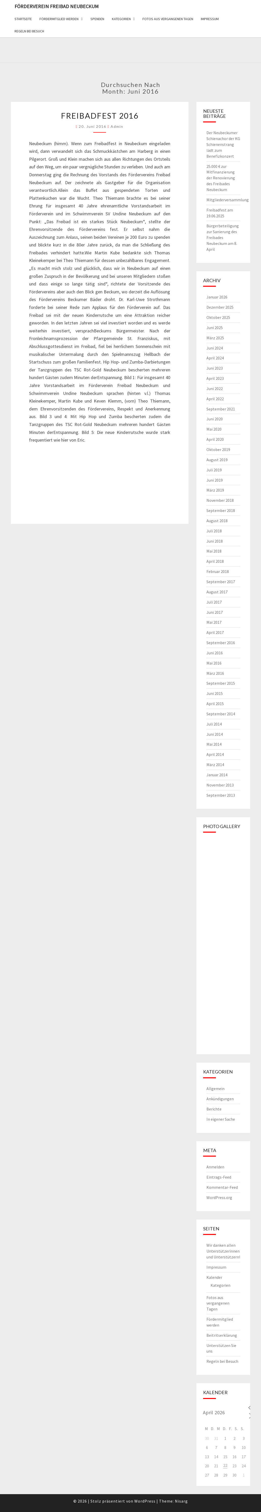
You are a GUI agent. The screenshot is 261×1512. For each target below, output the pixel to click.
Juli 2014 (214, 724)
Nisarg (181, 1501)
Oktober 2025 (218, 317)
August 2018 (217, 520)
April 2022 (215, 398)
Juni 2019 (214, 480)
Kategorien (121, 19)
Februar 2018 (217, 571)
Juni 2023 (214, 368)
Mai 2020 (213, 429)
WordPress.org (219, 1197)
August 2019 (217, 459)
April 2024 (215, 357)
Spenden (97, 19)
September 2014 (220, 713)
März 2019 (215, 490)
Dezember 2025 (219, 307)
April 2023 (215, 378)
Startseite (23, 19)
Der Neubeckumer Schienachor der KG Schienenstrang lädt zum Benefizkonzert (223, 144)
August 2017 (217, 591)
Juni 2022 (214, 388)
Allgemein (215, 1088)
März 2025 (215, 337)
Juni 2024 (214, 348)
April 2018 (215, 561)
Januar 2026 (216, 296)
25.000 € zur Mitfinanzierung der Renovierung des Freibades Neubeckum (220, 178)
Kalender (214, 1277)
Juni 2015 (214, 693)
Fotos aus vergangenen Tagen (167, 19)
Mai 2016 (213, 663)
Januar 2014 (216, 774)
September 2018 (220, 510)
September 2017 (220, 581)
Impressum (210, 19)
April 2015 (215, 703)
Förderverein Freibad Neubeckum (57, 6)
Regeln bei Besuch (29, 31)
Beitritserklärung (221, 1335)
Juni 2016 (214, 652)
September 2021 (220, 408)
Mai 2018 (213, 551)
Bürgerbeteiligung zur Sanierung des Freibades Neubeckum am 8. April (222, 237)
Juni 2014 (214, 734)
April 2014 (215, 754)
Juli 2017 (214, 602)
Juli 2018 (214, 530)
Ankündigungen (220, 1098)
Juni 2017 (214, 612)
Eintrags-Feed (218, 1177)
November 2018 (220, 500)
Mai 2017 (213, 622)
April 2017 (215, 632)
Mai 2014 (213, 744)
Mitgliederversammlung (227, 199)
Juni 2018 (214, 541)
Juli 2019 (214, 469)
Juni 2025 (214, 327)
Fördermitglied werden (59, 19)
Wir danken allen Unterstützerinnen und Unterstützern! (223, 1251)
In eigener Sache (220, 1119)
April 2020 (215, 439)
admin (117, 126)
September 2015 (220, 683)
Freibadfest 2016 (99, 115)
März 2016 (215, 673)
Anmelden (215, 1166)
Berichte (213, 1108)
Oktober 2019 (218, 449)
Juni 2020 (214, 418)
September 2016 (220, 642)
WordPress (144, 1501)
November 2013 (220, 785)
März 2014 (215, 764)
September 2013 (220, 795)
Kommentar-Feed (222, 1187)
